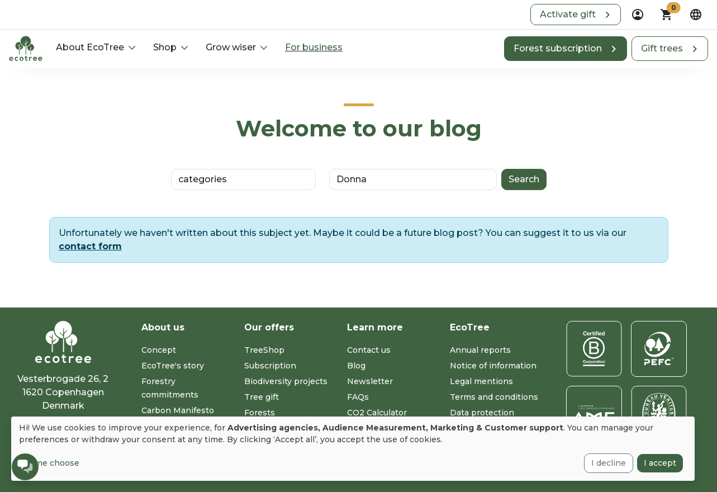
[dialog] (353, 449)
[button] (575, 14)
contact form (90, 246)
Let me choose (49, 463)
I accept (660, 463)
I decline (608, 463)
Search (524, 179)
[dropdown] (637, 14)
